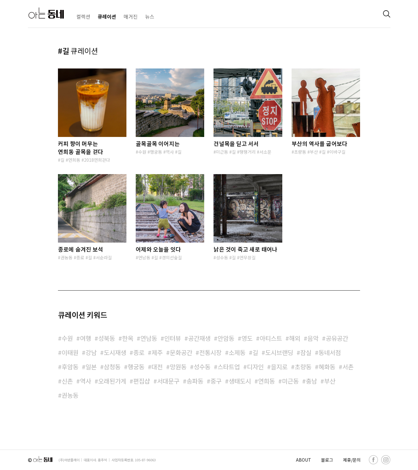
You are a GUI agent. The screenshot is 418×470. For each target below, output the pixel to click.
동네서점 (330, 352)
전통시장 (210, 352)
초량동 (300, 152)
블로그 (327, 460)
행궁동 (156, 152)
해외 (294, 338)
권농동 (66, 257)
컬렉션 (83, 16)
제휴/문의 (352, 460)
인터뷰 (172, 338)
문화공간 (181, 352)
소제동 (237, 352)
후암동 (70, 366)
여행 (85, 338)
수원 (142, 152)
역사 (170, 152)
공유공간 (337, 338)
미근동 (222, 152)
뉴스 (149, 16)
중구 (216, 380)
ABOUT (303, 460)
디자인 (255, 366)
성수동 (222, 257)
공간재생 (199, 338)
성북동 (106, 338)
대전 (157, 366)
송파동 (195, 380)
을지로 (279, 366)
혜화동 (327, 366)
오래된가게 (112, 380)
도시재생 (115, 352)
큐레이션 (107, 16)
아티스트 (271, 338)
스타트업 (229, 366)
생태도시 (240, 380)
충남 (311, 380)
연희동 (74, 160)
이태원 (70, 352)
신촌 (67, 380)
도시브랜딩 (279, 352)
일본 (91, 366)
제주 (157, 352)
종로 (80, 257)
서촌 (348, 366)
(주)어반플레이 (69, 459)
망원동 (178, 366)
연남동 (144, 257)
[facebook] (373, 459)
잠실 (305, 352)
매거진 (131, 16)
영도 (247, 338)
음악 (313, 338)
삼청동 (112, 366)
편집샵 (141, 380)
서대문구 (168, 380)
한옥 (127, 338)
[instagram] (385, 459)
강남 (91, 352)
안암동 (226, 338)
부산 (314, 152)
